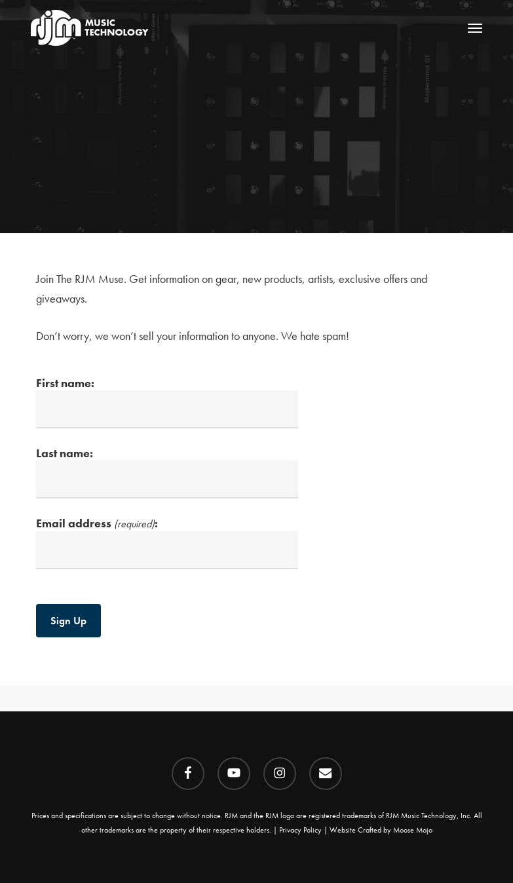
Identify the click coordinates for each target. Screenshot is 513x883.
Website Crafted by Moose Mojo (381, 830)
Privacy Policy (300, 830)
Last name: (167, 471)
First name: (167, 401)
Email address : (167, 542)
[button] (475, 27)
